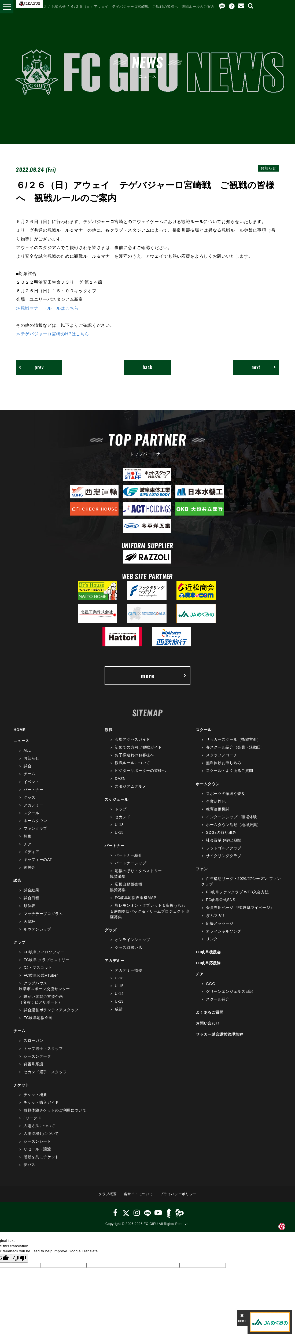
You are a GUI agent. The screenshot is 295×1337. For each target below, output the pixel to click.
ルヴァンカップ (37, 929)
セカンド (123, 817)
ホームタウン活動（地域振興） (233, 825)
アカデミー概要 (128, 970)
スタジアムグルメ (130, 786)
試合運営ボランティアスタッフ (51, 1010)
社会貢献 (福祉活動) (223, 840)
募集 (27, 836)
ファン (202, 869)
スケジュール (116, 800)
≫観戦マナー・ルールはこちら (47, 308)
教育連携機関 (218, 809)
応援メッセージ (220, 923)
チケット (21, 1085)
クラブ (19, 942)
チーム (29, 774)
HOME (22, 7)
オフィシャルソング (223, 931)
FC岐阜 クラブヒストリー (46, 960)
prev (31, 367)
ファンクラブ (35, 829)
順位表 (29, 906)
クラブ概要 (107, 1194)
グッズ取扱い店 (128, 948)
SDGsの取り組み (221, 833)
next (263, 367)
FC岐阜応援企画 (38, 1018)
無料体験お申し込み (223, 763)
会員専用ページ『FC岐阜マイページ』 (240, 908)
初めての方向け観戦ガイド (138, 747)
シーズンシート (37, 1141)
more (163, 675)
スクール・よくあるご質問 (229, 771)
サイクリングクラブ (223, 856)
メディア (31, 852)
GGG (210, 984)
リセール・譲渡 (37, 1149)
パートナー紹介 (128, 855)
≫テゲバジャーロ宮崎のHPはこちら (52, 333)
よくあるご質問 (209, 1012)
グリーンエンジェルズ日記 (229, 992)
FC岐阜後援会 (208, 952)
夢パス (29, 1165)
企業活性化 (216, 801)
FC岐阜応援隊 (208, 963)
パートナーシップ (130, 863)
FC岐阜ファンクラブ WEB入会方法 (237, 892)
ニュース (39, 7)
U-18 (119, 825)
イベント (31, 782)
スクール (31, 813)
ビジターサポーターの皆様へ (140, 771)
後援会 (29, 867)
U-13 (119, 1001)
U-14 (119, 994)
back (148, 367)
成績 (119, 1009)
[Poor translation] (19, 1258)
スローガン (33, 1041)
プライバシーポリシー (178, 1194)
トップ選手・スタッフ (43, 1048)
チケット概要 (35, 1095)
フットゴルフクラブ (223, 848)
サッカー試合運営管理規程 (219, 1034)
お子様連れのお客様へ (134, 755)
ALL (27, 751)
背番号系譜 (33, 1064)
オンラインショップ (132, 940)
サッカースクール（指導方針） (233, 740)
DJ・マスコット (38, 968)
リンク (212, 939)
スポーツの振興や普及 (225, 794)
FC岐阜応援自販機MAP (135, 898)
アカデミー (33, 805)
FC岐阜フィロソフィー (44, 952)
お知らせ (58, 7)
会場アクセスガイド (132, 740)
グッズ (29, 797)
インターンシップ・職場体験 (231, 817)
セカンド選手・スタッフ (45, 1072)
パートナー (33, 790)
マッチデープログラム (43, 914)
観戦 (108, 730)
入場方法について (39, 1126)
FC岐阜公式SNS (220, 900)
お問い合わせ (207, 1023)
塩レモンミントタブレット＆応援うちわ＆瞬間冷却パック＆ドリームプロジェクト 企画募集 (150, 911)
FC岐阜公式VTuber (41, 975)
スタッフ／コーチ (221, 755)
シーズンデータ (37, 1056)
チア (27, 844)
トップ (121, 809)
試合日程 (31, 898)
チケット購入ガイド (41, 1103)
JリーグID (33, 1118)
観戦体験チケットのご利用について (55, 1110)
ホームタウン (35, 821)
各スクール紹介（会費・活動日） (235, 747)
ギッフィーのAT (38, 860)
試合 (27, 766)
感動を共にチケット (41, 1157)
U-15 (119, 833)
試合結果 (31, 890)
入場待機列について (41, 1134)
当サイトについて (138, 1194)
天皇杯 (29, 922)
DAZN (120, 778)
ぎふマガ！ (216, 915)
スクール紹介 (218, 999)
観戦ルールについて (132, 763)
